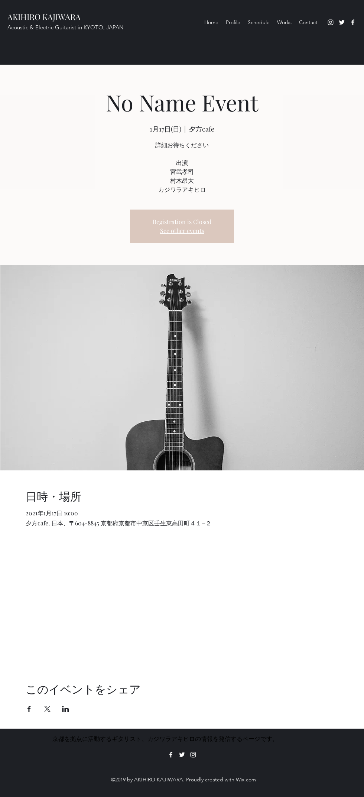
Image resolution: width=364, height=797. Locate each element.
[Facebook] (353, 22)
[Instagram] (330, 22)
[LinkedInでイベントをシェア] (65, 709)
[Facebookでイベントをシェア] (29, 709)
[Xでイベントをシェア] (47, 709)
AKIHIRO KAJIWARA (44, 16)
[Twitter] (341, 22)
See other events (182, 230)
